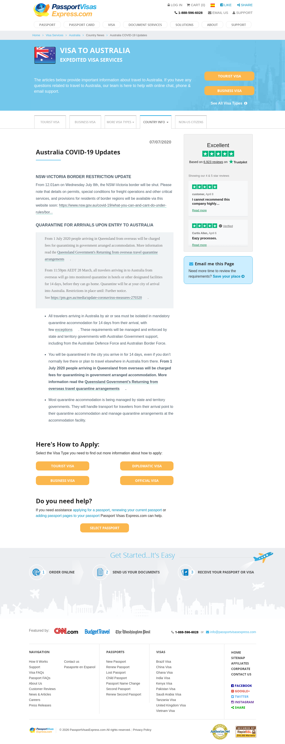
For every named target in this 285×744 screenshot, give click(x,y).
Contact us (71, 661)
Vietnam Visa (165, 711)
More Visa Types (120, 122)
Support (243, 13)
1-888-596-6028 (186, 632)
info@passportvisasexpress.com (231, 632)
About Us (35, 683)
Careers (34, 700)
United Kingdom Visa (171, 705)
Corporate (240, 669)
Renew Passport (118, 667)
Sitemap (238, 658)
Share (245, 5)
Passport (47, 25)
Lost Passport (116, 672)
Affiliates (240, 663)
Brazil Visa (163, 661)
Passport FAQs (39, 678)
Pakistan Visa (166, 689)
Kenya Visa (164, 683)
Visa (111, 25)
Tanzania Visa (166, 700)
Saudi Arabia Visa (168, 694)
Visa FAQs (36, 672)
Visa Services (54, 35)
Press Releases (40, 705)
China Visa (163, 667)
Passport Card (81, 25)
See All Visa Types (229, 103)
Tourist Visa (229, 76)
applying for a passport (91, 510)
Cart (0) (196, 5)
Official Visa (147, 480)
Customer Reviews (42, 689)
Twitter (239, 696)
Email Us (218, 13)
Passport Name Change (123, 683)
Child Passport (116, 678)
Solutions (184, 25)
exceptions (64, 330)
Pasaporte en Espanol (79, 667)
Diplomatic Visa (147, 466)
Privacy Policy (142, 729)
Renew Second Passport (123, 694)
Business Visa (229, 90)
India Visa (163, 678)
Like (226, 5)
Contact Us (241, 674)
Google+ (240, 691)
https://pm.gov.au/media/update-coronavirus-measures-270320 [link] (96, 297)
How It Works (38, 661)
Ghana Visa (164, 672)
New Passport (116, 661)
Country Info (155, 122)
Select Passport (104, 528)
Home (36, 35)
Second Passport (118, 689)
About (212, 25)
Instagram (242, 702)
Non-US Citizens (191, 122)
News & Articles (40, 694)
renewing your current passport (137, 510)
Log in (175, 5)
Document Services (145, 25)
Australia (74, 35)
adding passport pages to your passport (68, 516)
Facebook (241, 685)
